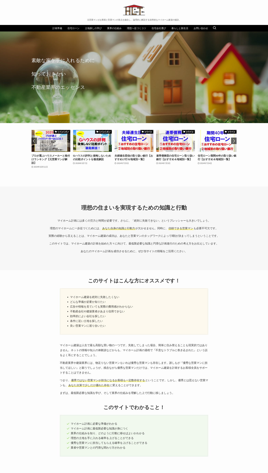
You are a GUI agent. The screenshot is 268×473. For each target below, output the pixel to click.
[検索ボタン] (214, 28)
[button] (34, 141)
